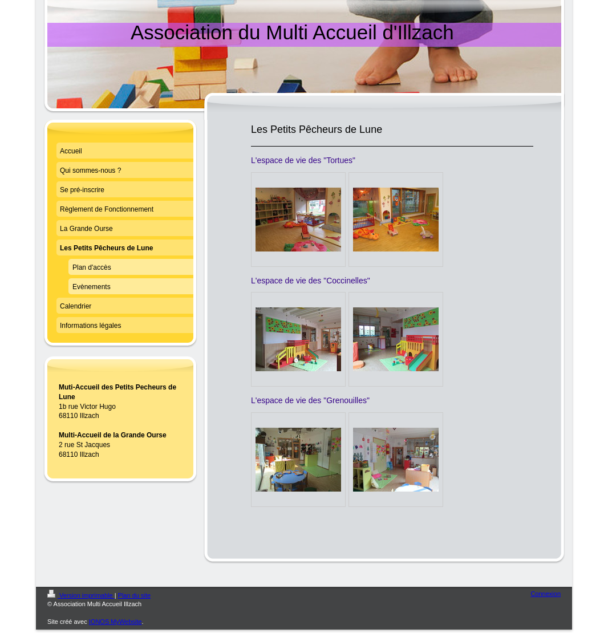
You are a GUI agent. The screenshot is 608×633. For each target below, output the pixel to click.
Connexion (545, 593)
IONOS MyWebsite (115, 621)
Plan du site (134, 595)
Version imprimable (81, 595)
